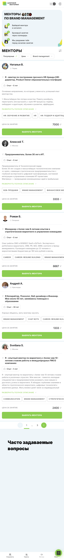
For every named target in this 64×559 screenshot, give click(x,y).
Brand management (43, 56)
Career (7, 257)
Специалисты (10, 555)
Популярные (10, 56)
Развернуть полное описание (19, 109)
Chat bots (33, 319)
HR (35, 116)
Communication (11, 399)
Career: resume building (27, 257)
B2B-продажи (10, 190)
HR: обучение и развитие (16, 116)
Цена (25, 56)
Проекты (26, 555)
